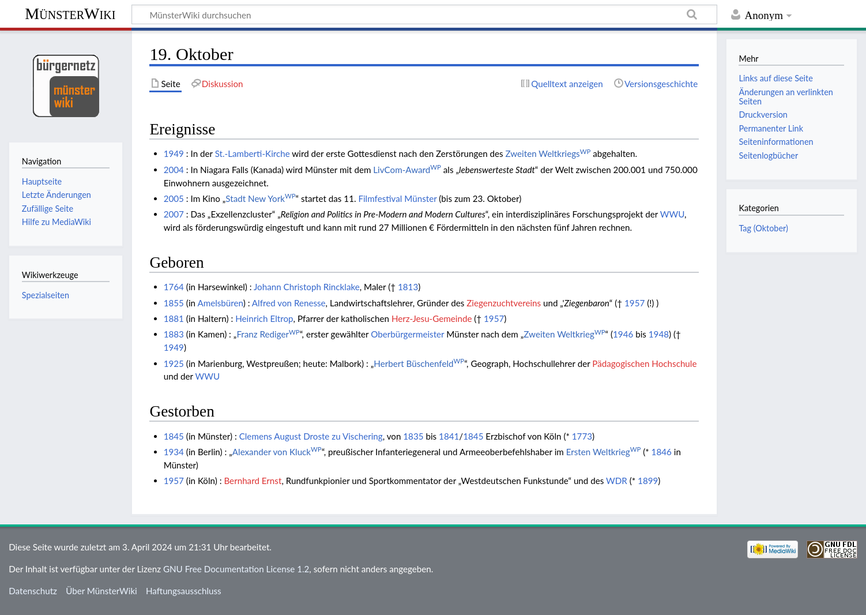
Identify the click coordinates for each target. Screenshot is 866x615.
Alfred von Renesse (289, 303)
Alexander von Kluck (277, 452)
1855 (174, 303)
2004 (174, 169)
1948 (659, 334)
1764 (174, 287)
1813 (408, 287)
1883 (174, 334)
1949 (174, 153)
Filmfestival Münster (397, 198)
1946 (623, 334)
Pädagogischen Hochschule (644, 363)
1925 (174, 363)
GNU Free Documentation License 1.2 (236, 569)
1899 (648, 480)
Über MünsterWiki (101, 591)
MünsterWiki (70, 13)
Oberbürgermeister (407, 334)
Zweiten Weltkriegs (548, 153)
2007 (174, 214)
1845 (174, 436)
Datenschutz (33, 591)
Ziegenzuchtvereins (503, 303)
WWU (672, 214)
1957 (634, 303)
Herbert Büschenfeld (419, 363)
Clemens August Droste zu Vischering (311, 436)
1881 (174, 318)
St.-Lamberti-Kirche (252, 153)
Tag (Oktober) (763, 228)
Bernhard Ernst (252, 480)
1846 (662, 452)
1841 (449, 436)
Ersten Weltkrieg (603, 452)
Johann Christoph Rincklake (307, 287)
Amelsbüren (220, 303)
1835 (413, 436)
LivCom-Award (407, 169)
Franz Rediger (267, 334)
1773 (582, 436)
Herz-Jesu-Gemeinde (431, 318)
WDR (616, 480)
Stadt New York (260, 198)
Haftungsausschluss (183, 591)
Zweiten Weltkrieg (564, 334)
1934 (174, 452)
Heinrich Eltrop (264, 318)
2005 (174, 198)
